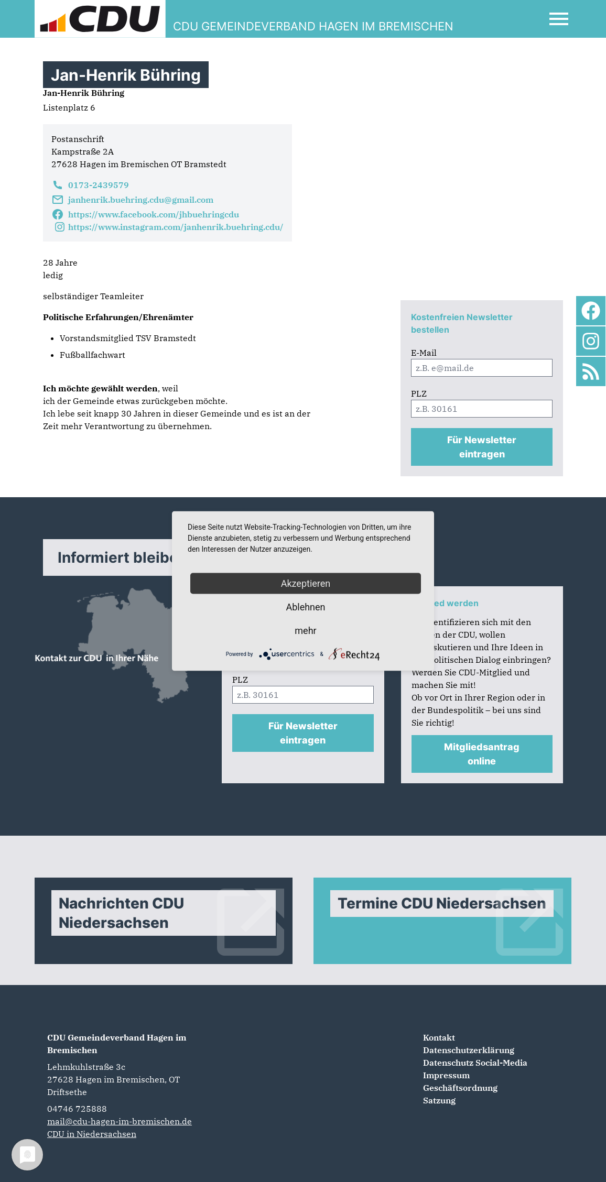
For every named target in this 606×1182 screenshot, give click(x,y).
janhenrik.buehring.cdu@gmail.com (132, 199)
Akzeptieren (306, 583)
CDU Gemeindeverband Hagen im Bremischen (117, 1043)
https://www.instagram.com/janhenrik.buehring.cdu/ (167, 227)
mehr (305, 630)
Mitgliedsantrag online (482, 754)
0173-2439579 (90, 185)
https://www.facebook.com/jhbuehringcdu (145, 214)
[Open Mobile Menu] (558, 18)
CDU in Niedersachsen (91, 1134)
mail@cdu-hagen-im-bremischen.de (119, 1121)
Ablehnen (305, 606)
